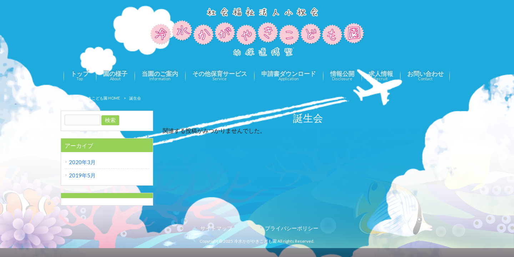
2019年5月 (82, 175)
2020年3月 (82, 162)
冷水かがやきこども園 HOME (94, 98)
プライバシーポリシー (291, 228)
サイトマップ (216, 228)
